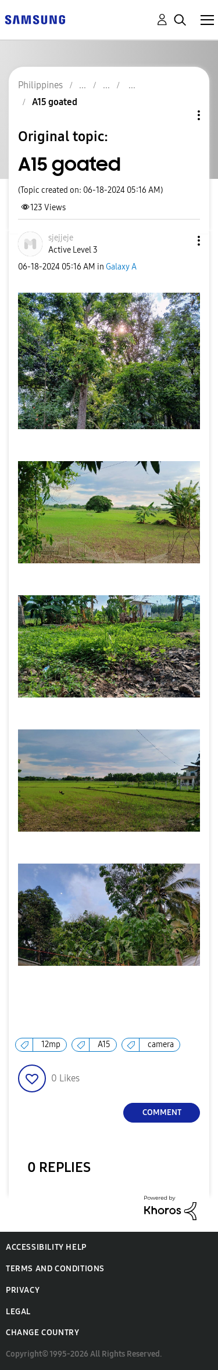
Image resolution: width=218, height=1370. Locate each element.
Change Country (42, 1332)
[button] (180, 241)
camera (161, 1044)
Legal (18, 1312)
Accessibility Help (46, 1247)
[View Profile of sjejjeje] (60, 238)
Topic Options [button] (179, 115)
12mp (50, 1044)
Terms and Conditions (55, 1269)
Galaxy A (121, 267)
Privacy (23, 1290)
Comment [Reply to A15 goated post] (161, 1112)
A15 (104, 1044)
